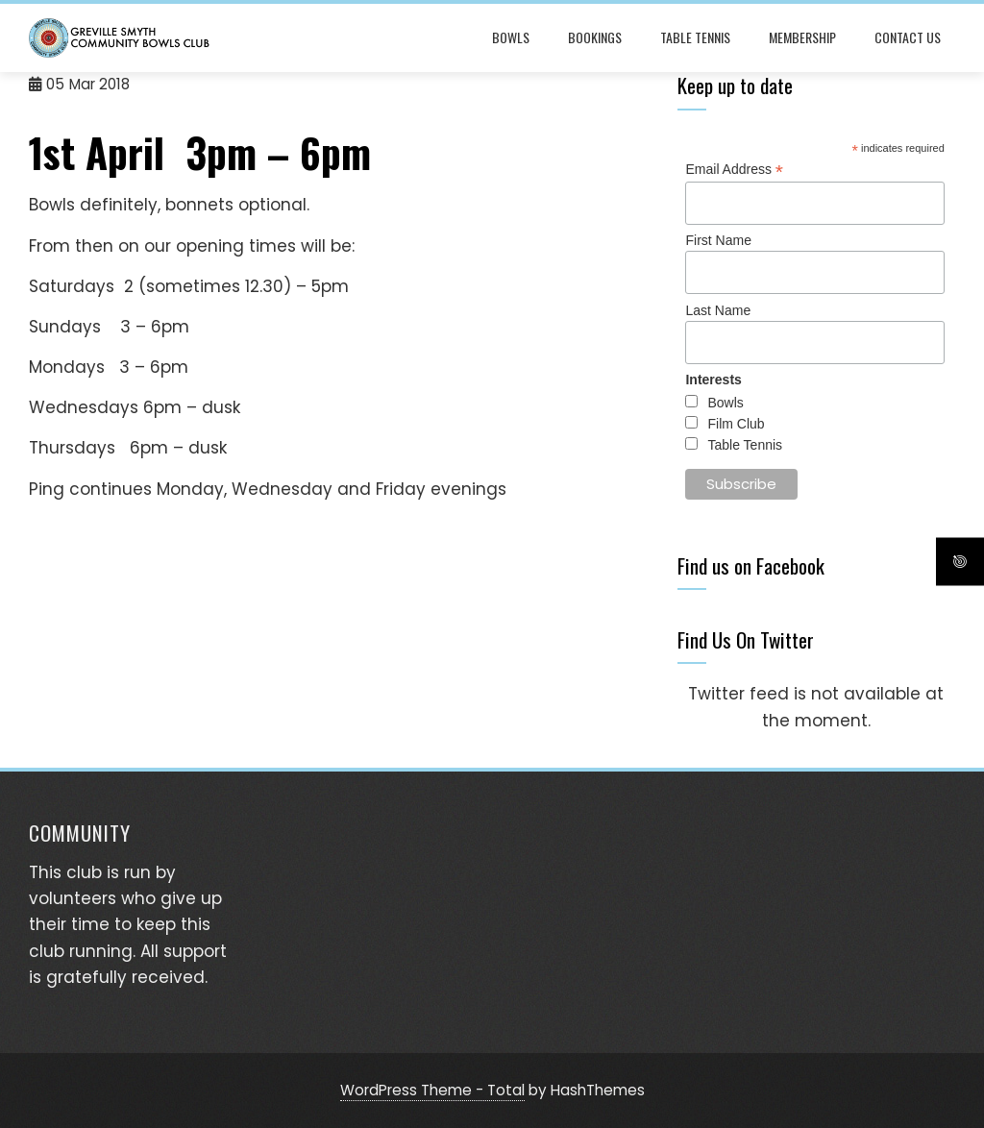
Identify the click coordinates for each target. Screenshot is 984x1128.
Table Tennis (695, 37)
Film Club (735, 423)
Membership (802, 37)
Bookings (595, 37)
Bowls (510, 37)
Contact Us (907, 37)
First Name (717, 240)
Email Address (734, 169)
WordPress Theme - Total (432, 1090)
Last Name (717, 310)
